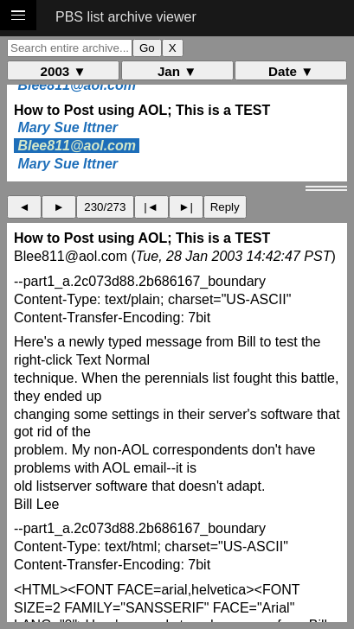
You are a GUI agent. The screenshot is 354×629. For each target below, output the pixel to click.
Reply (225, 206)
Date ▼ (290, 71)
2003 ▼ (64, 71)
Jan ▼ (177, 71)
